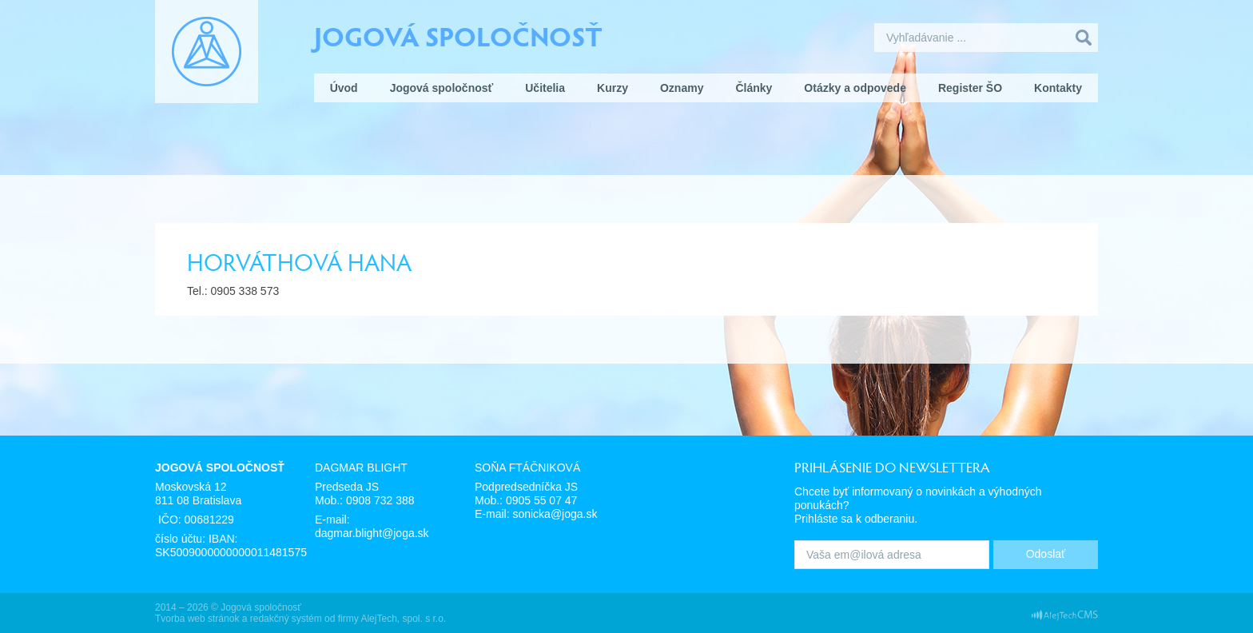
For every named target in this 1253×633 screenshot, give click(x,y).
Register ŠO (970, 88)
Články (753, 88)
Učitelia (545, 88)
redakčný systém (286, 618)
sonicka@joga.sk (554, 514)
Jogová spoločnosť (458, 35)
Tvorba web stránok (197, 618)
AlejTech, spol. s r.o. (403, 618)
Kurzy (612, 88)
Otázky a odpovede (855, 88)
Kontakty (1058, 88)
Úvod (344, 88)
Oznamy (681, 88)
